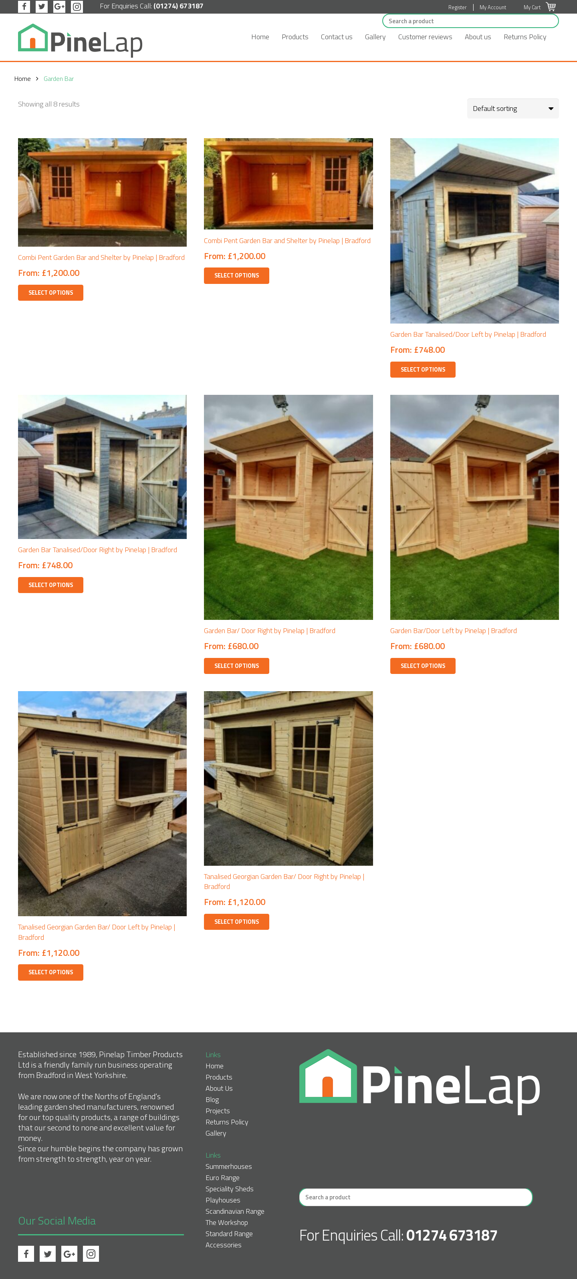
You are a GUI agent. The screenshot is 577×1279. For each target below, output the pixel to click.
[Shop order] (513, 109)
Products (295, 36)
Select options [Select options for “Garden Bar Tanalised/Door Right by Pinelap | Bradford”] (50, 585)
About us (478, 36)
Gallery (375, 36)
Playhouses (223, 1200)
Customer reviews (425, 36)
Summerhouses (229, 1166)
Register (457, 7)
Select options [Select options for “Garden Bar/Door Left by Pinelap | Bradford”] (423, 666)
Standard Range (229, 1233)
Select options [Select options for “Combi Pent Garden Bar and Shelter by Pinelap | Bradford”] (50, 292)
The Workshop (227, 1222)
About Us (219, 1088)
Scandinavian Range (235, 1211)
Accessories (224, 1244)
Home (260, 36)
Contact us (337, 36)
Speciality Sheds (230, 1188)
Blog (212, 1099)
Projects (218, 1110)
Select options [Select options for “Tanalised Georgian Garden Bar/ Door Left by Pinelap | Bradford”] (50, 972)
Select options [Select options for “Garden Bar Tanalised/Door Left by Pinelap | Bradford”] (423, 369)
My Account (493, 7)
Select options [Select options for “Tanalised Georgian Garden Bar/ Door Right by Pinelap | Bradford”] (236, 921)
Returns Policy (525, 36)
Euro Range (223, 1177)
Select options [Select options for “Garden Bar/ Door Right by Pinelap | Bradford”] (236, 666)
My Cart (540, 7)
